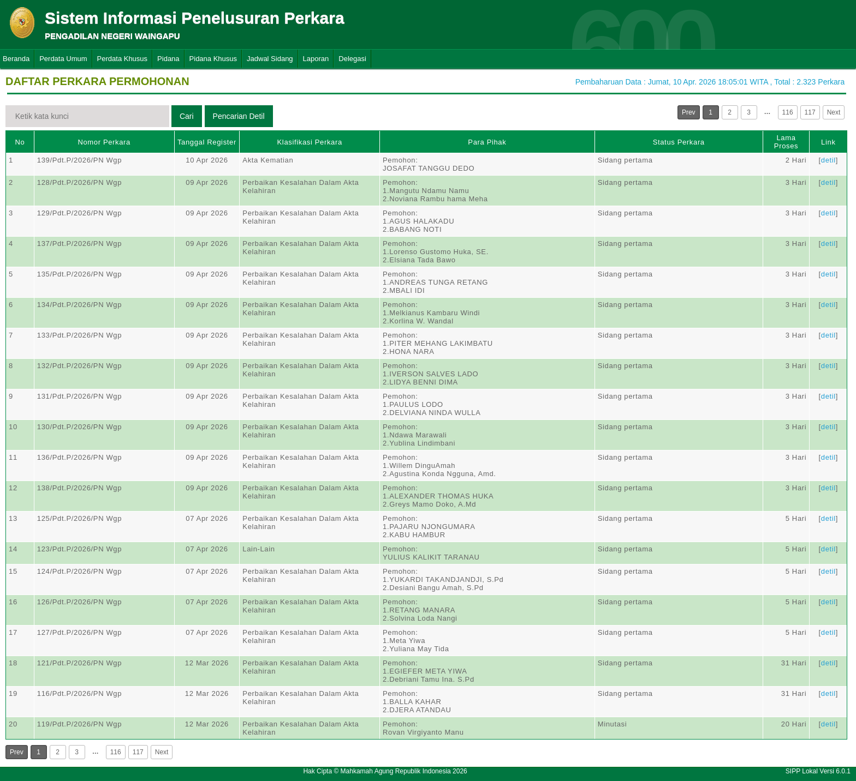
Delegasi (352, 59)
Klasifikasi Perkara (309, 142)
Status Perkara (679, 142)
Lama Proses (786, 142)
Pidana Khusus (213, 59)
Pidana (168, 59)
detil (828, 160)
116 (787, 112)
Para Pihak (487, 142)
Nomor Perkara (104, 142)
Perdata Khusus (122, 59)
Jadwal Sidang (270, 59)
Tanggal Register (206, 142)
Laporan (316, 59)
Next (834, 112)
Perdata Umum (63, 59)
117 (810, 112)
